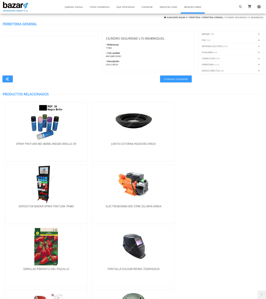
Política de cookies (27, 267)
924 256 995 (188, 255)
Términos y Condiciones (142, 282)
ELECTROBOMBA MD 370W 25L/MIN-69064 (231, 144)
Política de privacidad (29, 258)
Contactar (147, 6)
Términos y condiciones (31, 248)
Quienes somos (74, 6)
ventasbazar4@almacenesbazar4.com (204, 265)
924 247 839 (188, 260)
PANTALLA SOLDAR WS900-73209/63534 (100, 207)
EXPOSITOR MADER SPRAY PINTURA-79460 (165, 144)
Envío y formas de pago (30, 253)
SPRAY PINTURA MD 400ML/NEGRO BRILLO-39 (35, 145)
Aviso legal (22, 263)
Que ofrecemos (125, 6)
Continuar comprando (176, 79)
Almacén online (192, 6)
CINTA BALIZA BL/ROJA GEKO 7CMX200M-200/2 (165, 208)
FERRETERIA (194, 17)
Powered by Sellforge (177, 293)
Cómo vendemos (100, 6)
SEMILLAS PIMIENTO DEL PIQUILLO (35, 207)
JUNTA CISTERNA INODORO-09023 (100, 144)
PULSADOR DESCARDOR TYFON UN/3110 (231, 207)
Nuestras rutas (168, 6)
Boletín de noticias (133, 267)
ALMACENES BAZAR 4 (175, 17)
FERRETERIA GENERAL (212, 17)
